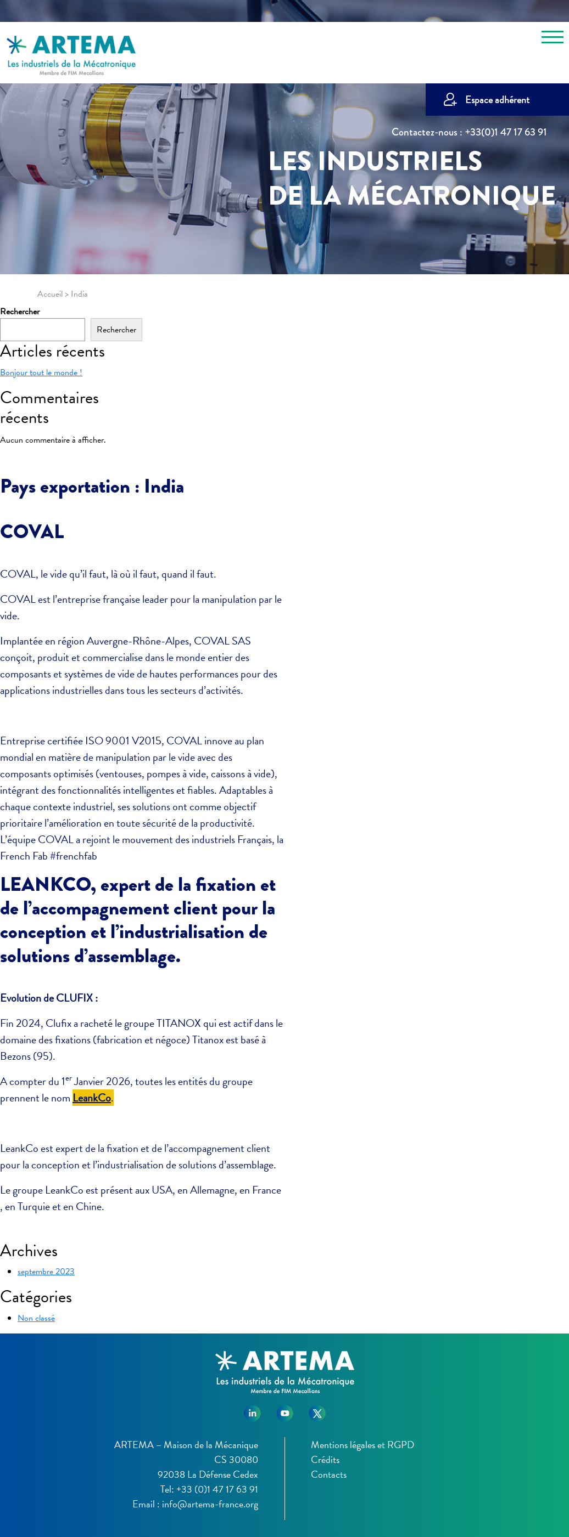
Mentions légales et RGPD (362, 1444)
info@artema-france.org (210, 1503)
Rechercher (20, 311)
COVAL (32, 531)
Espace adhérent (497, 99)
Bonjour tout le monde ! (41, 372)
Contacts (329, 1474)
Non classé (36, 1318)
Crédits (325, 1459)
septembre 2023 (46, 1271)
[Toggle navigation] (553, 39)
